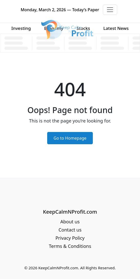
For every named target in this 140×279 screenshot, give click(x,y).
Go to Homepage (70, 138)
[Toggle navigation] (110, 10)
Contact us (70, 230)
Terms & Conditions (70, 246)
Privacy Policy (70, 238)
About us (70, 222)
